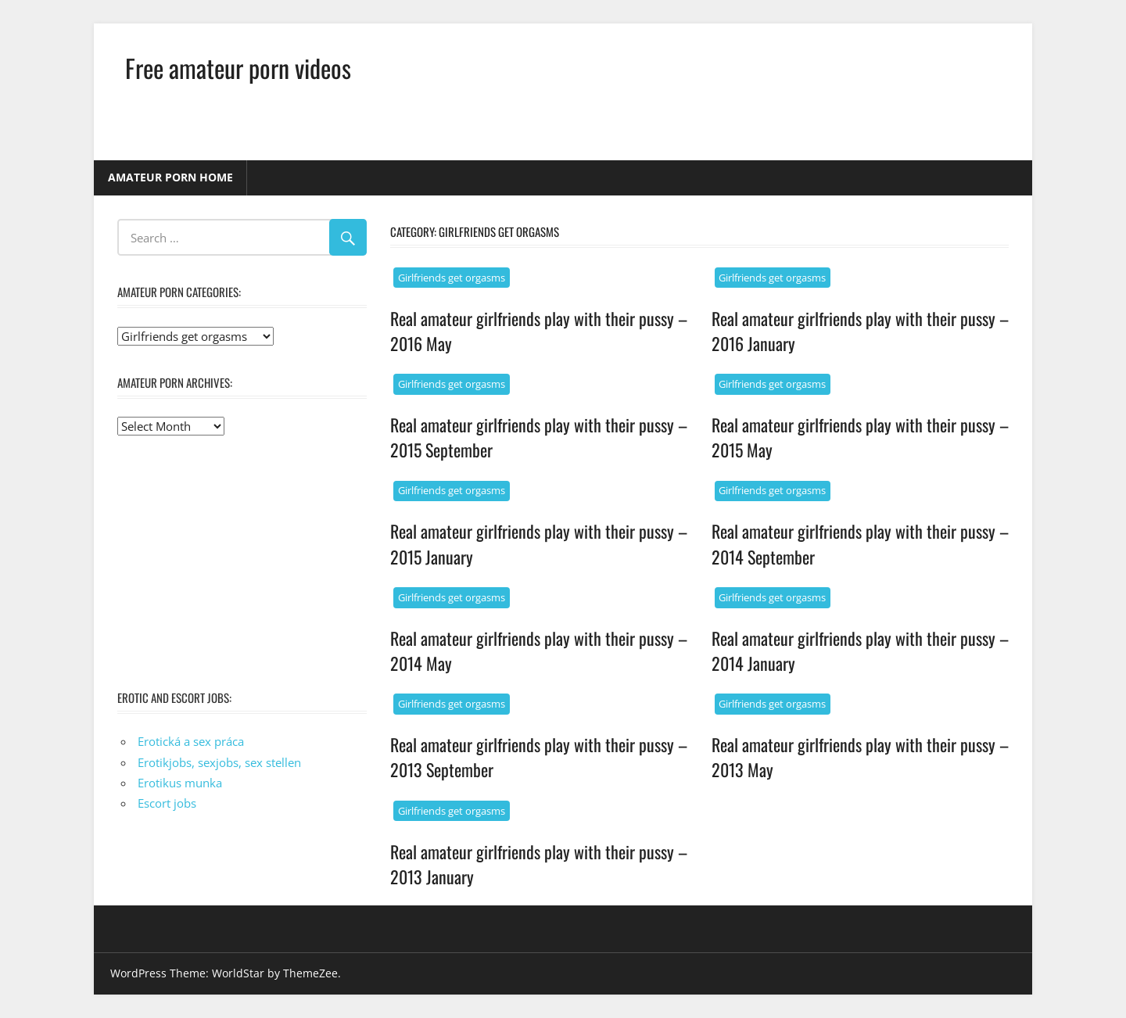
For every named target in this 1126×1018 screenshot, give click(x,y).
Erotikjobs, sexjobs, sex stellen (219, 762)
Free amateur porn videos (238, 67)
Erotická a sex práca (191, 741)
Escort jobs (167, 803)
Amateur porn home (170, 177)
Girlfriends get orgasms (451, 278)
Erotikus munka (180, 782)
